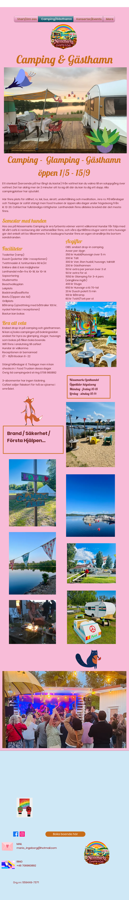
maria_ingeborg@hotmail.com (37, 848)
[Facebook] (15, 834)
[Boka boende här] (65, 834)
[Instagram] (22, 834)
